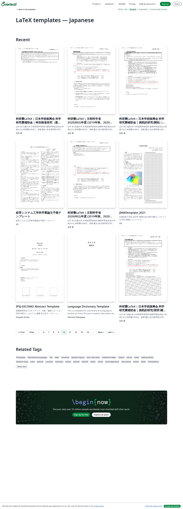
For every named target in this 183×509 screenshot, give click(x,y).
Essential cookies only (153, 506)
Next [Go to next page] (101, 332)
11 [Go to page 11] (70, 332)
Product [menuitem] (96, 4)
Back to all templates (25, 9)
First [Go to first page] (21, 332)
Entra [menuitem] (177, 4)
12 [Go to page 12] (76, 332)
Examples (143, 9)
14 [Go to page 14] (88, 332)
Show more (21, 366)
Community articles (158, 9)
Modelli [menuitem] (122, 4)
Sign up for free (81, 414)
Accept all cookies (172, 506)
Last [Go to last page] (111, 332)
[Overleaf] (9, 4)
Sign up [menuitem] (165, 4)
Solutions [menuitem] (109, 4)
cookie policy (99, 506)
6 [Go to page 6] (43, 332)
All (126, 9)
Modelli (133, 9)
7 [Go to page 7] (48, 332)
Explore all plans (101, 414)
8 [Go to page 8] (53, 332)
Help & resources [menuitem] (147, 4)
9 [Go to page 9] (58, 332)
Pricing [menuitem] (132, 4)
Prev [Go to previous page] (31, 332)
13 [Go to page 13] (82, 332)
